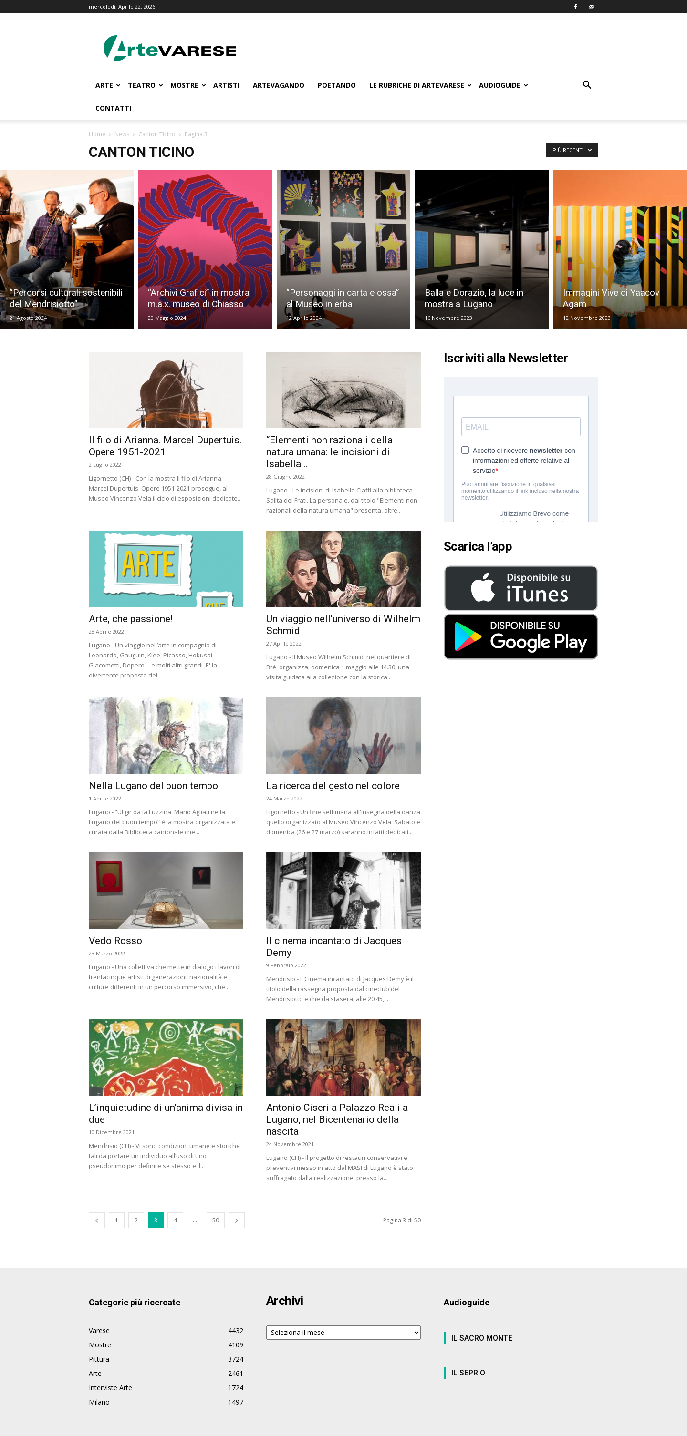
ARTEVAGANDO (278, 85)
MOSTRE (188, 85)
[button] (586, 86)
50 (215, 1220)
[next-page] (237, 1220)
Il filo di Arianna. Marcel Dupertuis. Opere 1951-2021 (165, 446)
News (121, 134)
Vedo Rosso (115, 940)
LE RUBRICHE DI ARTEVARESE (420, 85)
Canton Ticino (157, 134)
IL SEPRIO (468, 1372)
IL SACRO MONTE (481, 1338)
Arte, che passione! (131, 619)
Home (97, 134)
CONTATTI (113, 108)
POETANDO (337, 85)
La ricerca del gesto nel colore (333, 785)
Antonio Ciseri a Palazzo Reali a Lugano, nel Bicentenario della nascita (337, 1119)
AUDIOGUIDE (503, 85)
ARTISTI (226, 85)
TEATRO (145, 85)
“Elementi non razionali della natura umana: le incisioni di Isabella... (329, 452)
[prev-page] (97, 1220)
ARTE (108, 85)
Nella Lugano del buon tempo (153, 785)
